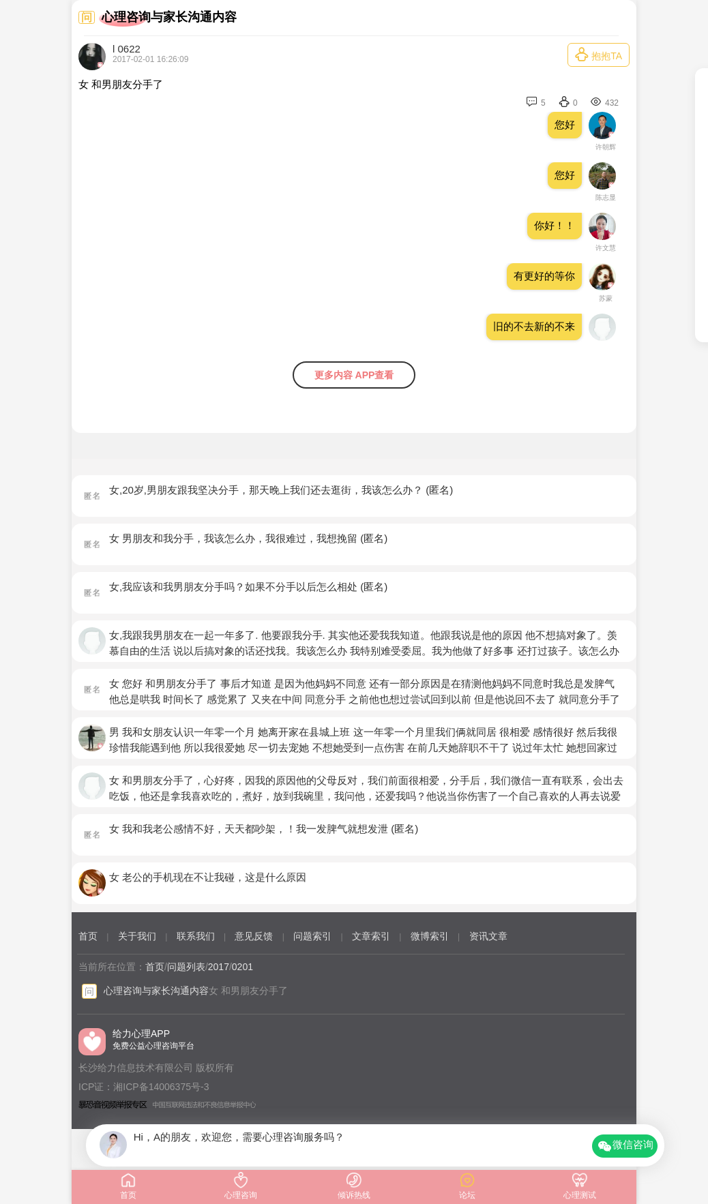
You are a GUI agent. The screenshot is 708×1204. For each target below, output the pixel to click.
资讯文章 (488, 936)
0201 (242, 966)
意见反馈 (254, 936)
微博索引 (430, 936)
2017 (218, 966)
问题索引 (312, 936)
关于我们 (137, 936)
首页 (88, 936)
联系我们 (196, 936)
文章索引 (371, 936)
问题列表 (186, 966)
